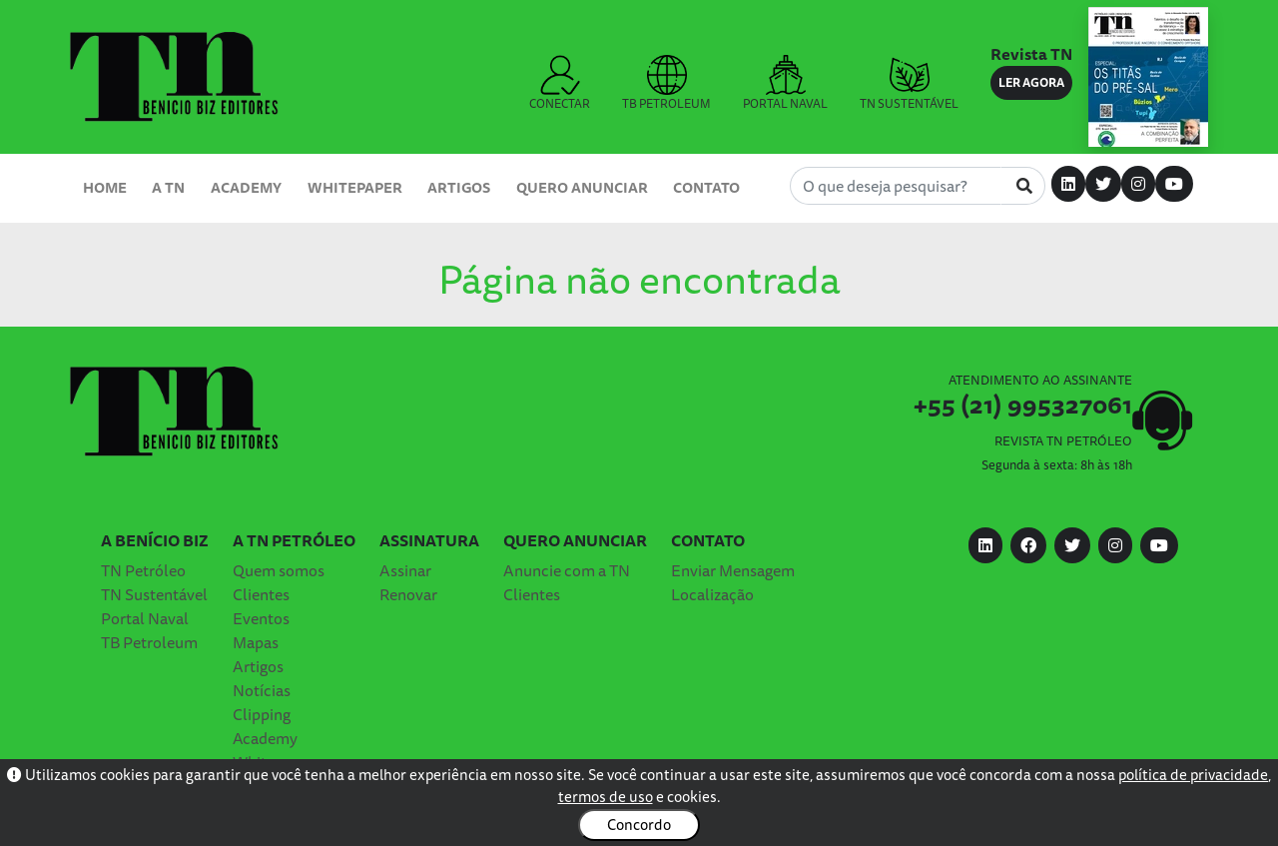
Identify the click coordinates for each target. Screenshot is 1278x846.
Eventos (261, 618)
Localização (712, 594)
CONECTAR (559, 84)
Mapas (256, 642)
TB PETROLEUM (666, 84)
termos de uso (605, 796)
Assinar (405, 570)
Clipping (262, 714)
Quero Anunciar (582, 187)
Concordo (639, 824)
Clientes (261, 594)
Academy (246, 187)
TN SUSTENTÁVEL (909, 84)
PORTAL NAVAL (785, 84)
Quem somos (278, 570)
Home (105, 187)
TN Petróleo (143, 570)
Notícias (262, 690)
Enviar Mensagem (733, 570)
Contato (706, 187)
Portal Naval (145, 618)
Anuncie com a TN (566, 570)
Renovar (408, 594)
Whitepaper (355, 187)
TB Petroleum (149, 642)
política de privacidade (1193, 774)
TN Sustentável (154, 594)
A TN (168, 187)
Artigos (458, 187)
